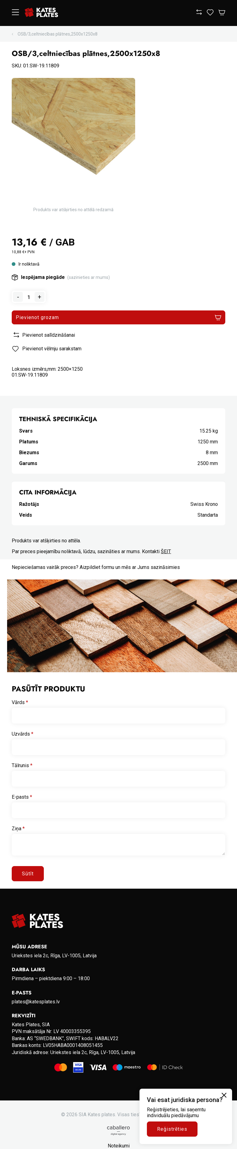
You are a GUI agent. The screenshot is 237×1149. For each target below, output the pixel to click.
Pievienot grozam (37, 317)
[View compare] (199, 13)
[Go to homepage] (41, 13)
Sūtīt (28, 874)
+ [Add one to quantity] (39, 297)
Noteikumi (119, 1146)
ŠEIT (166, 551)
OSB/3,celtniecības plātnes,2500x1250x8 (58, 34)
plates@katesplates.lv (36, 1002)
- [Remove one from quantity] (18, 297)
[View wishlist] (210, 14)
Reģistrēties (172, 1129)
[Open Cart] (221, 12)
